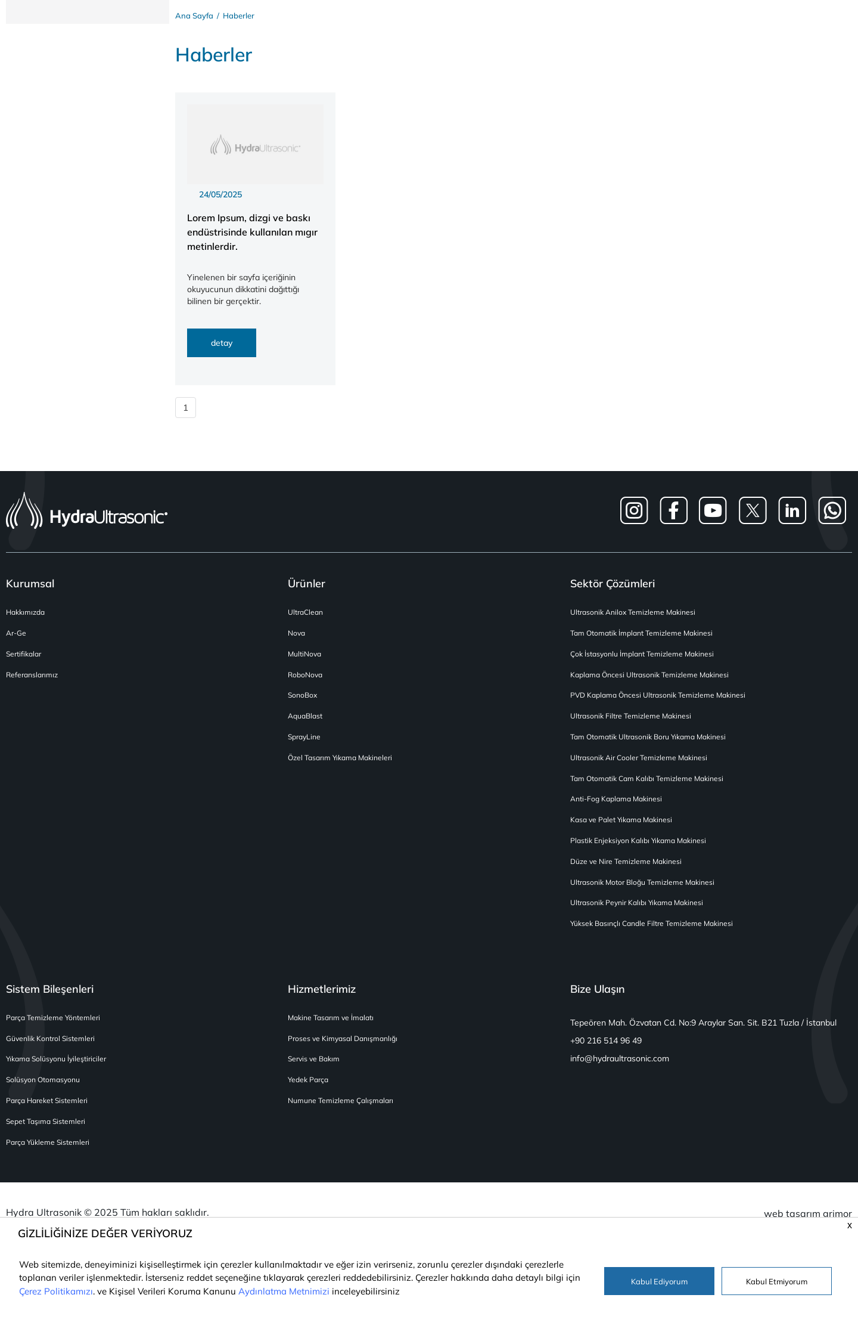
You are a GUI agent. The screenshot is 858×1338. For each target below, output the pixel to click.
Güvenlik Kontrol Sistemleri (53, 1049)
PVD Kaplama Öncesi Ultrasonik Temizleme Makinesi (663, 700)
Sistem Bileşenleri (50, 999)
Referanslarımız (34, 679)
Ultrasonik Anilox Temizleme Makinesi (637, 615)
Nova (297, 637)
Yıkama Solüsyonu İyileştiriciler (60, 1071)
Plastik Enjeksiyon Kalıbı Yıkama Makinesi (643, 849)
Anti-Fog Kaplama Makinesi (620, 806)
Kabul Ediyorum (659, 1281)
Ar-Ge (17, 637)
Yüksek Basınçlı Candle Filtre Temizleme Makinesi (657, 934)
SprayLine (306, 743)
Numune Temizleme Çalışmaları (344, 1113)
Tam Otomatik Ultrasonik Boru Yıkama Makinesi (654, 743)
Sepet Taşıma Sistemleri (48, 1135)
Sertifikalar (25, 657)
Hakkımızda (27, 615)
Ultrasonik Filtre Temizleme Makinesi (634, 721)
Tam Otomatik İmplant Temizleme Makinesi (646, 637)
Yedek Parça (310, 1092)
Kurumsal (30, 586)
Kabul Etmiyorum (776, 1281)
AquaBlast (307, 721)
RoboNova (306, 679)
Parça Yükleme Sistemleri (50, 1155)
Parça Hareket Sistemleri (50, 1113)
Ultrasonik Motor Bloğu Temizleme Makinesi (647, 891)
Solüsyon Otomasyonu (46, 1092)
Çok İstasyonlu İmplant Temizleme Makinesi (647, 657)
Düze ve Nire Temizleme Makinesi (629, 870)
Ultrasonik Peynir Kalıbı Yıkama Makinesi (642, 912)
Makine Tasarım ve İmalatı (334, 1028)
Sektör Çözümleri (612, 586)
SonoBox (303, 700)
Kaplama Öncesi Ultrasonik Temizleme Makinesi (654, 679)
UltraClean (307, 615)
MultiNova (306, 657)
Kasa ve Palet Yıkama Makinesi (625, 827)
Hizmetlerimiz (322, 999)
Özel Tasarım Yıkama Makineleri (344, 764)
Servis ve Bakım (316, 1071)
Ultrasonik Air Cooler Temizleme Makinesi (643, 764)
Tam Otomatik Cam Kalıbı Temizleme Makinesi (651, 785)
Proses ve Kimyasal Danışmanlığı (346, 1049)
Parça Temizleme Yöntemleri (55, 1028)
